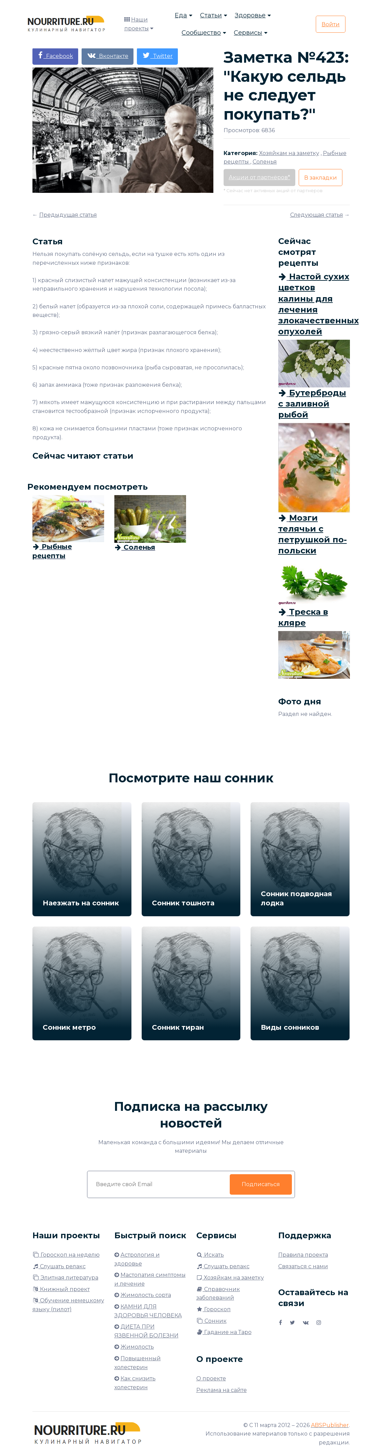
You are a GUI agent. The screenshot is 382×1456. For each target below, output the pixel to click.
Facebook (55, 55)
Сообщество (201, 32)
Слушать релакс (59, 1266)
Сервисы (248, 32)
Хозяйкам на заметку (230, 1277)
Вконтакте (107, 55)
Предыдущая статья (68, 215)
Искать (210, 1255)
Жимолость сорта (146, 1295)
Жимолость (137, 1347)
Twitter (157, 55)
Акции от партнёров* (259, 177)
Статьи (211, 15)
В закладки (320, 177)
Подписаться (261, 1184)
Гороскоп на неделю (66, 1255)
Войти (331, 24)
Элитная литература (65, 1277)
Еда (181, 15)
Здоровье (250, 15)
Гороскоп (213, 1309)
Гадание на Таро (224, 1332)
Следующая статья (316, 215)
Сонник (211, 1321)
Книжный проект (61, 1289)
